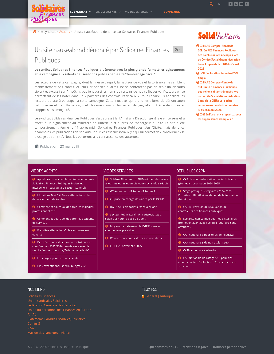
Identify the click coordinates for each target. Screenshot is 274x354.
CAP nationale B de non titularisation (206, 242)
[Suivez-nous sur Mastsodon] (236, 4)
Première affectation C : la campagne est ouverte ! (60, 232)
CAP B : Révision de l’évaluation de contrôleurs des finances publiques (202, 209)
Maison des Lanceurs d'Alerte (49, 333)
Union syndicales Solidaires (47, 301)
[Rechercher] (212, 4)
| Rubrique (165, 296)
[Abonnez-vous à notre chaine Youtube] (241, 4)
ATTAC (32, 314)
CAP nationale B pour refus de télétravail (208, 234)
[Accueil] (48, 13)
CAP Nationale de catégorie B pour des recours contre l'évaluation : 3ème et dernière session (207, 262)
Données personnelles (228, 347)
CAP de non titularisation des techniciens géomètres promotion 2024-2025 (207, 181)
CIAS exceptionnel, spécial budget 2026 (62, 266)
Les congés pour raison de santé (58, 258)
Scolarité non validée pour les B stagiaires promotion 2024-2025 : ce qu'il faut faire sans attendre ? (207, 223)
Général (151, 296)
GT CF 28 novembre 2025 (125, 246)
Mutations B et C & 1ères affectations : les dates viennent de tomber (61, 197)
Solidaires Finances (41, 296)
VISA (31, 328)
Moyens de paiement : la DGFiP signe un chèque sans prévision (133, 228)
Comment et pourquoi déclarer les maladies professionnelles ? (63, 209)
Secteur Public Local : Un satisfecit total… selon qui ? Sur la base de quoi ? (133, 216)
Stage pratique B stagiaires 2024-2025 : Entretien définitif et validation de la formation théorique (208, 195)
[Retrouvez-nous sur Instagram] (247, 4)
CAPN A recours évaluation (199, 250)
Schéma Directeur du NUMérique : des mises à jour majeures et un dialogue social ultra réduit (136, 181)
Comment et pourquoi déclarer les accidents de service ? (63, 221)
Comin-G (34, 323)
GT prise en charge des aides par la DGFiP (136, 199)
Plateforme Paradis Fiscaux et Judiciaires (56, 319)
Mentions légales (194, 347)
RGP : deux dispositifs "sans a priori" (133, 207)
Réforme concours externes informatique (136, 238)
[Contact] (220, 4)
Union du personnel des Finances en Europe (59, 310)
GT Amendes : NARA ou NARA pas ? (132, 191)
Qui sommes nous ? (163, 347)
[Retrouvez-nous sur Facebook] (231, 4)
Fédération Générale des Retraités (52, 305)
